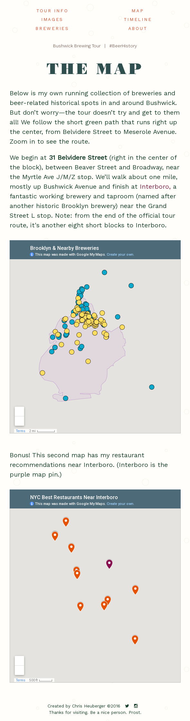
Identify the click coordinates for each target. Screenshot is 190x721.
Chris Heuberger (88, 705)
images (52, 19)
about (138, 28)
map (137, 10)
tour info (52, 10)
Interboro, (155, 186)
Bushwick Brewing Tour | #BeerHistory (95, 45)
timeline (138, 19)
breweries (52, 28)
